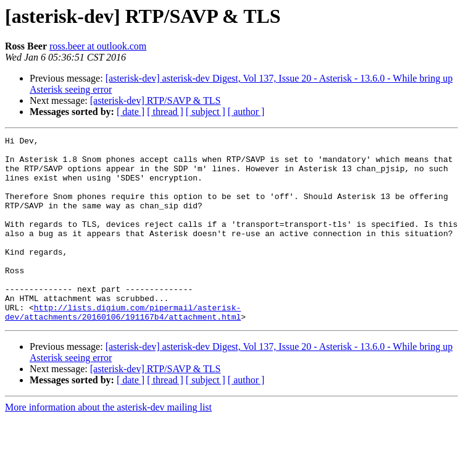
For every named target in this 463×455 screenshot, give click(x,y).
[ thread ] (165, 111)
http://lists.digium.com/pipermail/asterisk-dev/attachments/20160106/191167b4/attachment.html (123, 348)
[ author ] (246, 111)
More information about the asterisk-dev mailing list (108, 444)
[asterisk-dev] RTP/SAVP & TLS (155, 100)
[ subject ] (205, 111)
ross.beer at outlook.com (97, 46)
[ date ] (130, 111)
